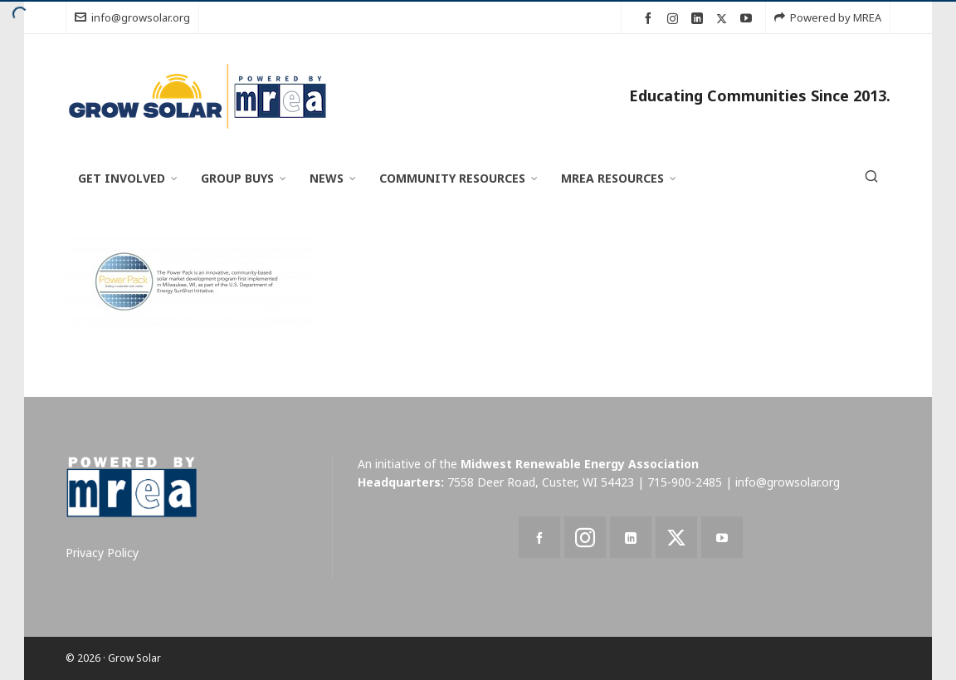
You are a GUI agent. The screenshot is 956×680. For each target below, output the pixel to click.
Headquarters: (401, 482)
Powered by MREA (827, 17)
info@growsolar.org (132, 17)
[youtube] (748, 18)
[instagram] (675, 18)
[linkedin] (699, 18)
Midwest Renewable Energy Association (580, 464)
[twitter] (724, 18)
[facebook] (650, 18)
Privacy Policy (102, 552)
